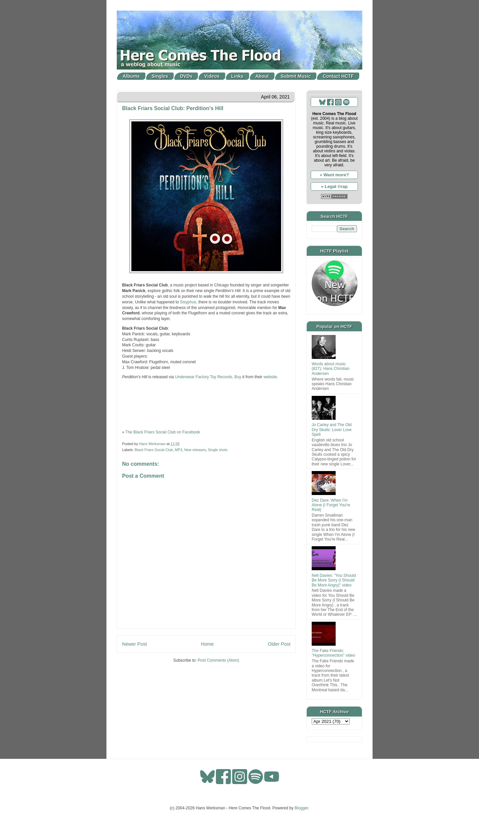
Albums (131, 76)
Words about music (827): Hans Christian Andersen (330, 369)
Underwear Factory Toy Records (203, 377)
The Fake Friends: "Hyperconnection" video (333, 653)
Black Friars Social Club (154, 450)
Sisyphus (188, 302)
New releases (195, 450)
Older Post (279, 644)
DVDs (186, 76)
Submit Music (296, 76)
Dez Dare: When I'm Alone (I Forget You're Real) (331, 505)
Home (207, 644)
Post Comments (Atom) (218, 660)
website (270, 377)
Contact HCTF (338, 76)
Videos (212, 76)
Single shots (218, 450)
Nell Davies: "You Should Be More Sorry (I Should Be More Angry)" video (334, 580)
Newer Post (134, 644)
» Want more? (334, 174)
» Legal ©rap (334, 186)
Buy (238, 377)
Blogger (301, 808)
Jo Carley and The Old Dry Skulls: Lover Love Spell (332, 429)
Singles (160, 76)
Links (237, 76)
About (262, 76)
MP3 (178, 450)
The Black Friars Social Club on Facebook (162, 432)
